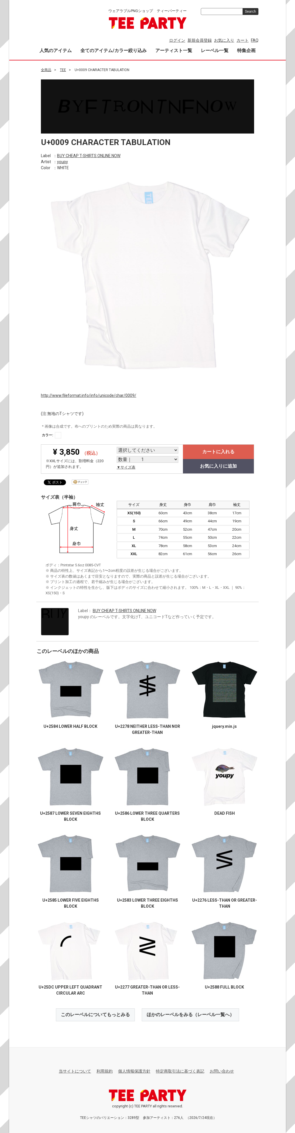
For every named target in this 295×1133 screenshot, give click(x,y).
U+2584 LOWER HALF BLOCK (70, 726)
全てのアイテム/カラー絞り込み (113, 50)
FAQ (254, 40)
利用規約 (105, 1071)
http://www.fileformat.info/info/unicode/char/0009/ (88, 395)
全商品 (46, 70)
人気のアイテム (55, 50)
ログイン (177, 40)
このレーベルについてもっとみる (95, 1014)
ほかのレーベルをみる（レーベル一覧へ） (190, 1014)
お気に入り (224, 40)
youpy (62, 161)
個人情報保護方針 (134, 1071)
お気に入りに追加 (218, 466)
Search (250, 11)
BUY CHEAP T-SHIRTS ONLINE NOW (88, 155)
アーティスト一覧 (173, 50)
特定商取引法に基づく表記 (180, 1071)
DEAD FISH (224, 813)
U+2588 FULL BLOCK (224, 987)
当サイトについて (75, 1071)
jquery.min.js (224, 726)
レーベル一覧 (214, 50)
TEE (63, 70)
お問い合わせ (222, 1071)
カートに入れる (218, 451)
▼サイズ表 (126, 467)
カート (243, 40)
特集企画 (246, 50)
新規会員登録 (200, 40)
